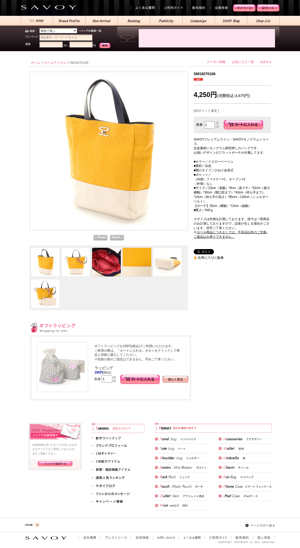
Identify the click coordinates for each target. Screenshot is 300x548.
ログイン (266, 62)
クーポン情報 (216, 62)
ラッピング (103, 368)
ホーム (35, 63)
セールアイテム (55, 63)
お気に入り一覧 (243, 62)
